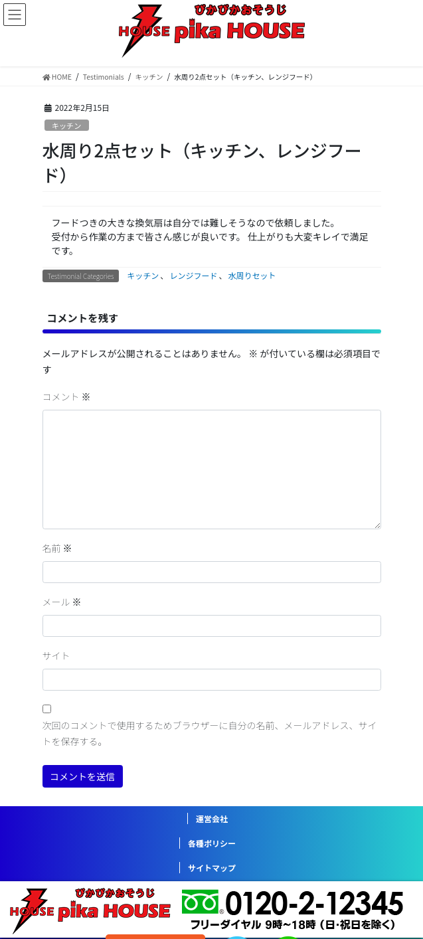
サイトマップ (212, 867)
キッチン (67, 125)
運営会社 (212, 818)
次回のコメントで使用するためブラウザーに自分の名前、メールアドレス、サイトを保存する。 (209, 733)
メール (62, 601)
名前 (57, 548)
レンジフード (193, 275)
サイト (56, 655)
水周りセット (252, 275)
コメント (66, 396)
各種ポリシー (212, 843)
